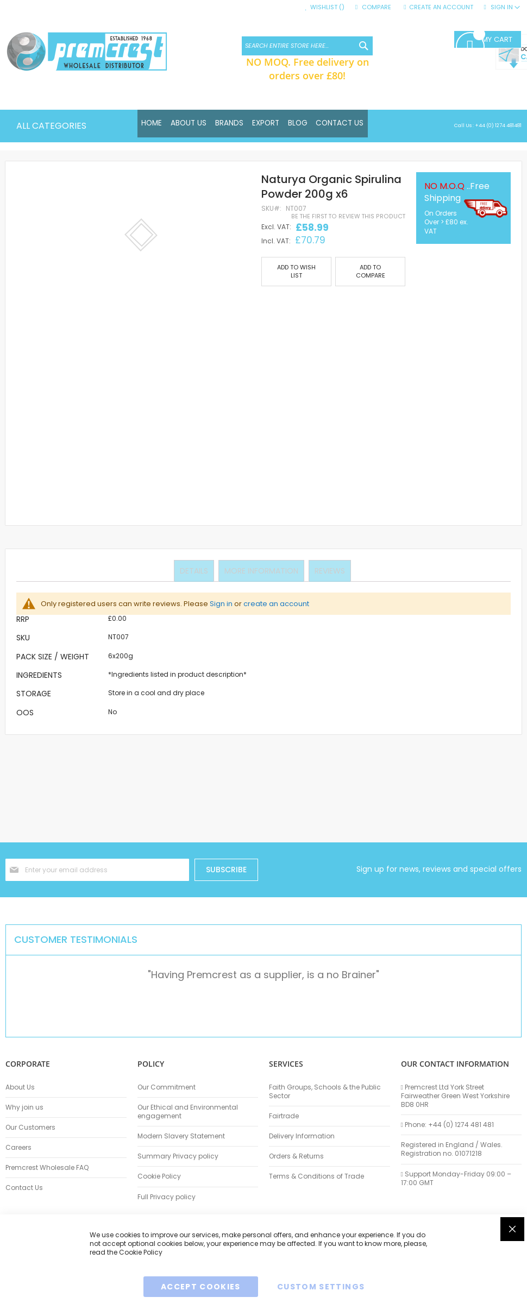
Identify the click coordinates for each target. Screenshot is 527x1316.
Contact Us (24, 1187)
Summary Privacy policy (177, 1156)
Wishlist (327, 7)
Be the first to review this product (348, 216)
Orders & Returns (296, 1156)
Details (195, 570)
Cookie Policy (159, 1176)
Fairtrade (284, 1116)
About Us (20, 1087)
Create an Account (441, 7)
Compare (376, 7)
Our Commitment (166, 1087)
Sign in (221, 604)
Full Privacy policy (166, 1197)
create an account (276, 604)
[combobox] (307, 45)
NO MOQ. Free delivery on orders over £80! (307, 68)
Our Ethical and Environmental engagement (187, 1111)
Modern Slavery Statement (181, 1136)
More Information (261, 570)
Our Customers (30, 1127)
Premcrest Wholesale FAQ (47, 1167)
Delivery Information (302, 1136)
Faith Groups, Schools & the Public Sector (325, 1091)
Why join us (24, 1107)
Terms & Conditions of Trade (316, 1176)
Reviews (328, 570)
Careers (18, 1147)
